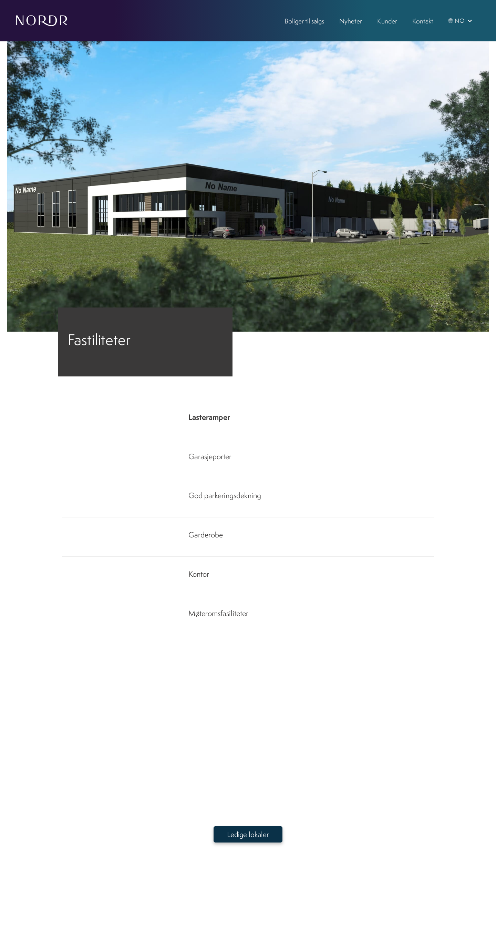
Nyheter (350, 21)
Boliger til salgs (304, 21)
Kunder (387, 21)
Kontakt (422, 21)
